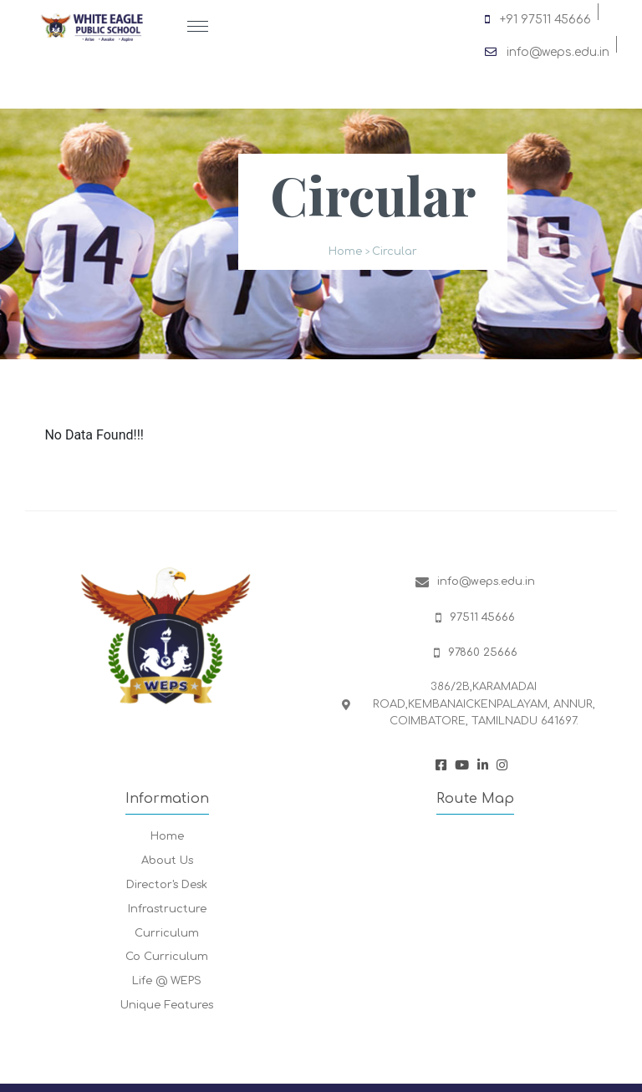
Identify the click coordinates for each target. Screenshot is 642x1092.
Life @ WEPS (166, 981)
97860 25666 (482, 652)
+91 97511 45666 (538, 16)
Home (345, 251)
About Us (167, 860)
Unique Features (166, 1005)
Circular (394, 251)
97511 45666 (482, 617)
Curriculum (167, 933)
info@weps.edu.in (547, 49)
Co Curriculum (166, 956)
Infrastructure (167, 909)
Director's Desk (166, 885)
